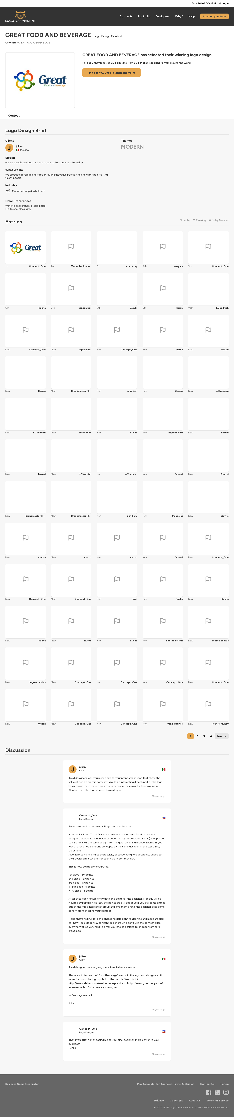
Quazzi (179, 391)
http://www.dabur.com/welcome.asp (92, 983)
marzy (179, 308)
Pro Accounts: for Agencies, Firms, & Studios (165, 1084)
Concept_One (37, 266)
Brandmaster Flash (82, 391)
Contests (126, 16)
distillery (132, 516)
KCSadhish (222, 308)
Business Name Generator (22, 1084)
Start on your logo (214, 16)
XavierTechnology (82, 266)
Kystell (42, 723)
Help (191, 16)
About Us (194, 1100)
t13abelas (177, 516)
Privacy (159, 1100)
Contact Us (207, 1084)
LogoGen (132, 391)
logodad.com (175, 432)
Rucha (42, 308)
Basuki (133, 308)
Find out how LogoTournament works (111, 72)
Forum (224, 1084)
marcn (179, 349)
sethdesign (222, 391)
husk (134, 599)
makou (225, 349)
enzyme (178, 266)
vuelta (42, 557)
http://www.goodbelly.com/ (145, 983)
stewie (225, 516)
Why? (179, 16)
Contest (14, 115)
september (85, 308)
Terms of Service (217, 1100)
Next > (221, 736)
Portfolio (144, 16)
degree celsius (174, 640)
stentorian (85, 432)
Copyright (176, 1100)
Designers (163, 16)
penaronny (131, 266)
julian (19, 146)
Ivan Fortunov (175, 723)
